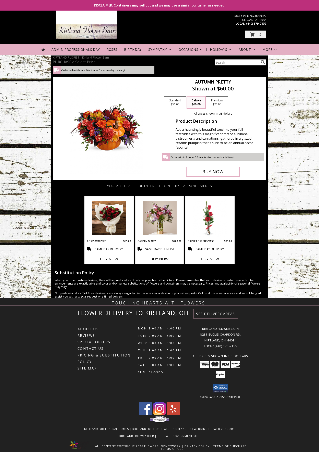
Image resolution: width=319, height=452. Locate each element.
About (247, 49)
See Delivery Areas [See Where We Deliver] (215, 313)
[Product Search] (237, 62)
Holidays (221, 49)
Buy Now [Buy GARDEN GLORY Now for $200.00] (159, 259)
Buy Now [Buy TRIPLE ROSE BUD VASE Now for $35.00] (210, 259)
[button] (255, 34)
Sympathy (160, 49)
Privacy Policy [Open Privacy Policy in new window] (197, 446)
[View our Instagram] (159, 414)
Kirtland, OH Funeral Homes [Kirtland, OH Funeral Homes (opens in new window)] (106, 428)
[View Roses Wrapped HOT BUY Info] (109, 218)
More (269, 49)
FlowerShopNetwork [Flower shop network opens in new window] (162, 446)
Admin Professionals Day (75, 49)
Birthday (133, 49)
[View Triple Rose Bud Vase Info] (210, 218)
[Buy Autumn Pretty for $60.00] (213, 172)
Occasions (191, 49)
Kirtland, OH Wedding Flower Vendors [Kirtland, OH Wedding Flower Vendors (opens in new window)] (204, 428)
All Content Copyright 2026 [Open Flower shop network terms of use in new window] (119, 446)
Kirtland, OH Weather (136, 436)
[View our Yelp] (173, 414)
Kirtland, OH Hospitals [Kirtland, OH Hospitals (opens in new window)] (150, 428)
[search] (263, 62)
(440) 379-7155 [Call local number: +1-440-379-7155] (256, 23)
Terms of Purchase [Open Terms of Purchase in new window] (229, 446)
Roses (112, 49)
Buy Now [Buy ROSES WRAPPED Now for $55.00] (109, 259)
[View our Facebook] (145, 414)
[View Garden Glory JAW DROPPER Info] (160, 218)
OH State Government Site (178, 436)
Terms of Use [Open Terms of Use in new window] (172, 448)
